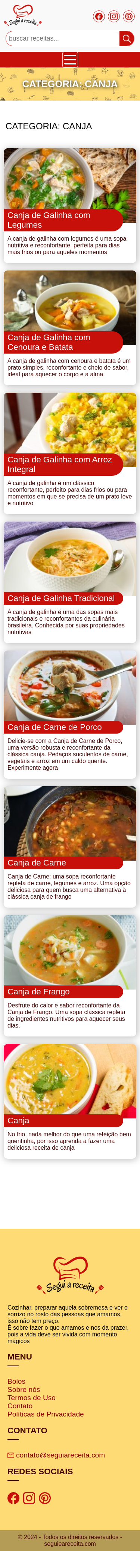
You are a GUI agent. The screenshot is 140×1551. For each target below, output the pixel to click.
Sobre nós (23, 1389)
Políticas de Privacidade (45, 1414)
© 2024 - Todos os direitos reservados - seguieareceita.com (70, 1540)
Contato (19, 1406)
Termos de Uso (31, 1398)
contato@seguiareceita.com (56, 1455)
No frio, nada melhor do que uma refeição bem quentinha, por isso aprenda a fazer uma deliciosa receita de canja (69, 1141)
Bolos (16, 1381)
